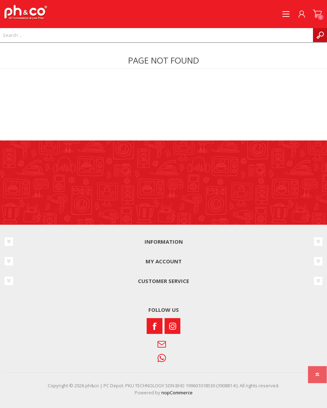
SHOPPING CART (317, 14)
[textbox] (156, 35)
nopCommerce (177, 392)
